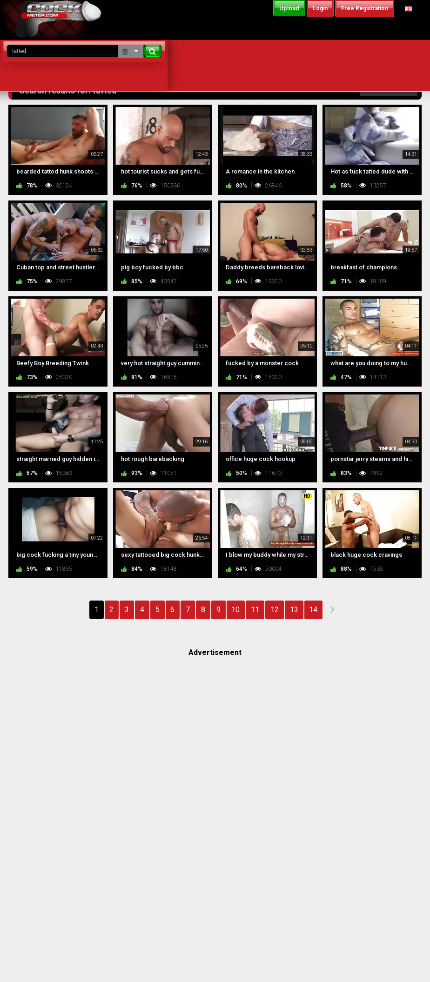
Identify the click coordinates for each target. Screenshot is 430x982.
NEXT (332, 610)
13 (294, 609)
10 (235, 609)
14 (313, 609)
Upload (289, 8)
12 (274, 609)
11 (255, 609)
